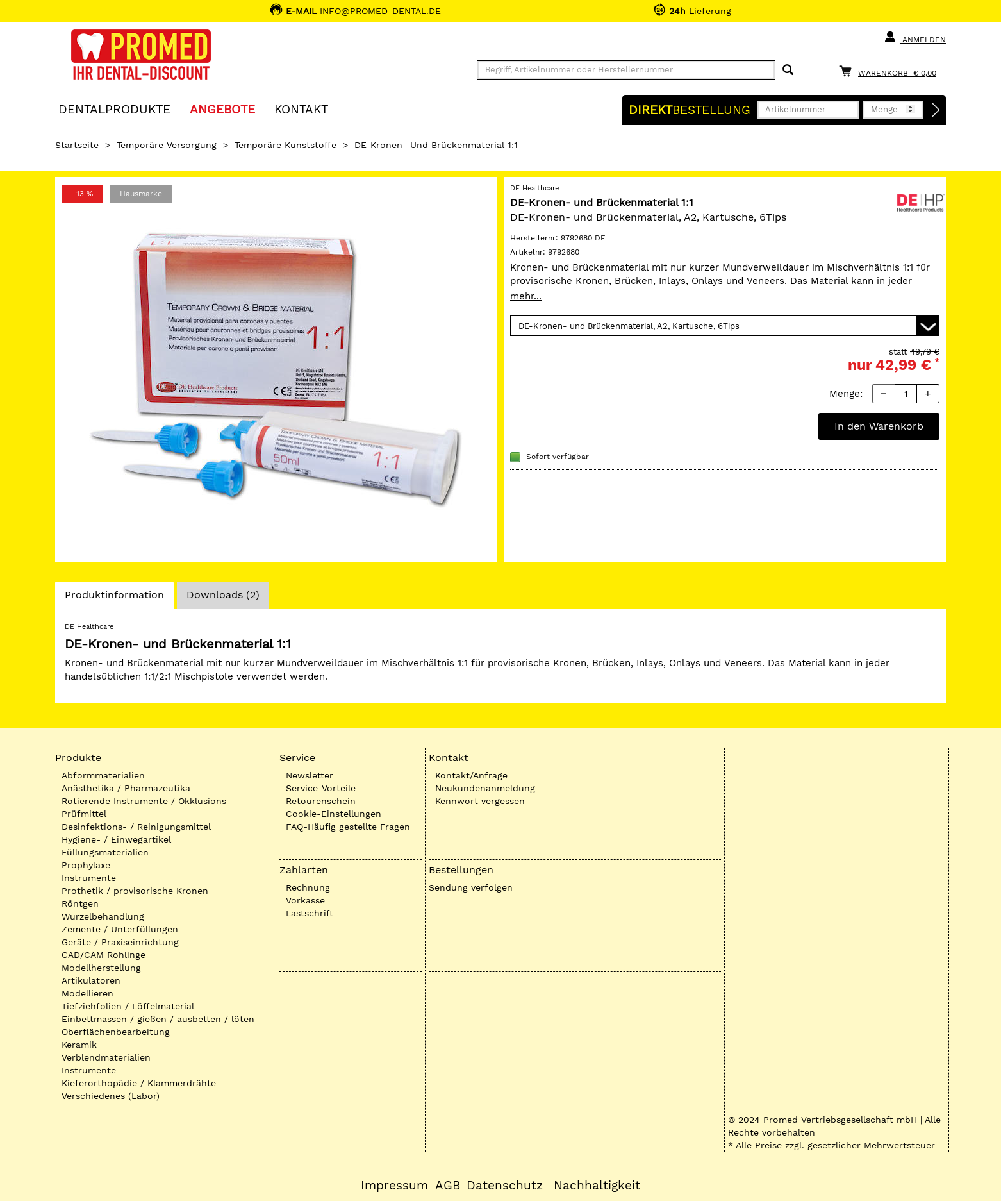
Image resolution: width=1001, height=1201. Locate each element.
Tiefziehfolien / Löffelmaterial (128, 1006)
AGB (447, 1186)
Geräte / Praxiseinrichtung (120, 942)
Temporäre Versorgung (167, 145)
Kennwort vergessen (480, 801)
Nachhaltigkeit (597, 1186)
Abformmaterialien (103, 775)
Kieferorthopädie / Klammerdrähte (139, 1083)
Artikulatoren (91, 980)
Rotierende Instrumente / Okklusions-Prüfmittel (146, 807)
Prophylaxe (86, 865)
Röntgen (80, 903)
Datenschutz (505, 1186)
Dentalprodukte (114, 109)
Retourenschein (321, 801)
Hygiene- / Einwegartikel (116, 839)
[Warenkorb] (890, 70)
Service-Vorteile (321, 788)
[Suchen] (788, 70)
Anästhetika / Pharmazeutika (126, 788)
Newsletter (309, 775)
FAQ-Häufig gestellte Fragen (348, 826)
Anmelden (915, 37)
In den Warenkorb (878, 426)
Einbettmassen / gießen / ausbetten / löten (158, 1019)
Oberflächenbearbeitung (116, 1032)
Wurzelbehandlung (103, 916)
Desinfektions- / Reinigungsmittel (136, 826)
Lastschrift (309, 913)
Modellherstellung (101, 967)
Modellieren (87, 993)
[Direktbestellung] (936, 110)
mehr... (526, 296)
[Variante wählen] (724, 325)
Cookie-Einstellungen (333, 814)
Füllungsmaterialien (105, 852)
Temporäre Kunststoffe (285, 145)
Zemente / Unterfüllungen (120, 929)
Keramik (79, 1044)
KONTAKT (301, 109)
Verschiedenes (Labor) (111, 1096)
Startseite (77, 145)
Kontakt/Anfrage (471, 775)
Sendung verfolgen (471, 887)
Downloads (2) (223, 595)
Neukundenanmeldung (485, 788)
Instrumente (89, 878)
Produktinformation (114, 598)
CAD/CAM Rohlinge (103, 955)
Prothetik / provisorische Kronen (135, 891)
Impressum (394, 1186)
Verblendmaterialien (106, 1057)
